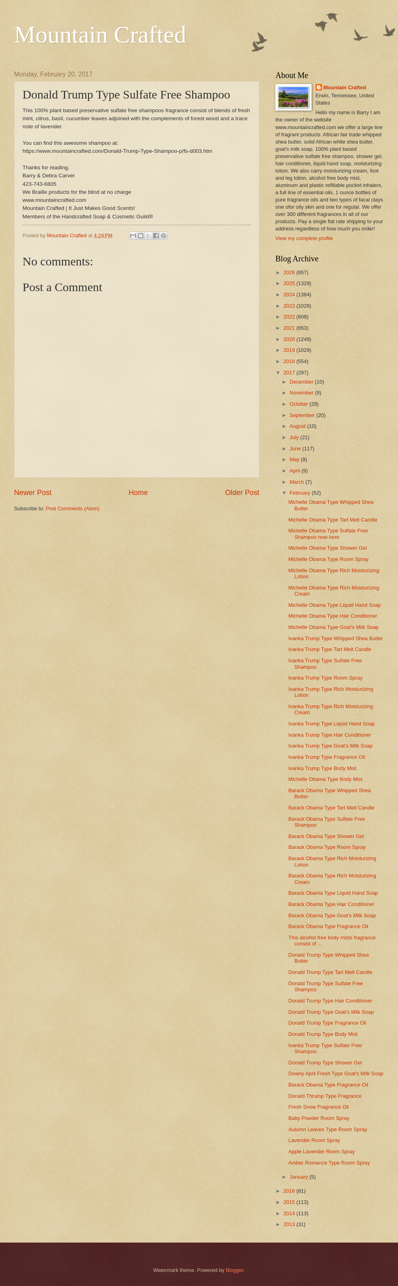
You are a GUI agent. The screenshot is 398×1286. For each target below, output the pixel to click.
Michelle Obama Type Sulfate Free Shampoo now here (328, 534)
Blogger (235, 1270)
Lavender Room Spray (314, 1140)
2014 (289, 1213)
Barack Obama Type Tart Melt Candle (331, 808)
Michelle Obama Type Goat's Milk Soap (333, 627)
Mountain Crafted (100, 34)
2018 (289, 361)
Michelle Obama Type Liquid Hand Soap (334, 605)
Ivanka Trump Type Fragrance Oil (326, 757)
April (295, 471)
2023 (289, 306)
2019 (289, 350)
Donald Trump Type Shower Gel (325, 1063)
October (299, 404)
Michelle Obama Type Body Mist (325, 779)
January (299, 1177)
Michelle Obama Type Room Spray (328, 559)
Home (138, 493)
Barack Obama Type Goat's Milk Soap (332, 915)
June (295, 449)
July (294, 437)
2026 (289, 272)
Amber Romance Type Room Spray (329, 1163)
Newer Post (32, 493)
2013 (289, 1224)
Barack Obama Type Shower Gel (326, 836)
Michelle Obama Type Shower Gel (327, 548)
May (295, 459)
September (302, 415)
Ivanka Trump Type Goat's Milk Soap (330, 746)
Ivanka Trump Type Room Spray (325, 678)
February (300, 493)
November (302, 393)
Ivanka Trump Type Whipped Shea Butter (335, 638)
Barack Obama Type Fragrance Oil (328, 926)
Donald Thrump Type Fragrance (324, 1096)
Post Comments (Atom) (73, 508)
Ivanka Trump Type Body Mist (322, 768)
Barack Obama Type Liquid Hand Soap (333, 893)
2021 (289, 328)
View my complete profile (304, 238)
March (297, 482)
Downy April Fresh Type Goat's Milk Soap (335, 1073)
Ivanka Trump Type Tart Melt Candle (329, 649)
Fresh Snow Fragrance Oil (318, 1107)
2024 (289, 295)
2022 (289, 317)
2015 (289, 1202)
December (302, 382)
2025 (289, 283)
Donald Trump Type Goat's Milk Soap (331, 1012)
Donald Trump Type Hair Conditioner (330, 1001)
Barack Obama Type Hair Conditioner (331, 904)
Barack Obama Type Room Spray (326, 847)
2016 (289, 1191)
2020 (289, 339)
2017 (289, 373)
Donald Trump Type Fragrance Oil (327, 1023)
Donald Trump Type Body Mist (322, 1034)
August (298, 426)
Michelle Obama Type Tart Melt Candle (332, 520)
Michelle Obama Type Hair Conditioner (332, 616)
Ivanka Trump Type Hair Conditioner (329, 735)
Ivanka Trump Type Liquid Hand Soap (331, 724)
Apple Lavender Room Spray (321, 1151)
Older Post (242, 493)
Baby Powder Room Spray (318, 1118)
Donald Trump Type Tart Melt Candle (330, 972)
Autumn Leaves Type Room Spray (327, 1129)
